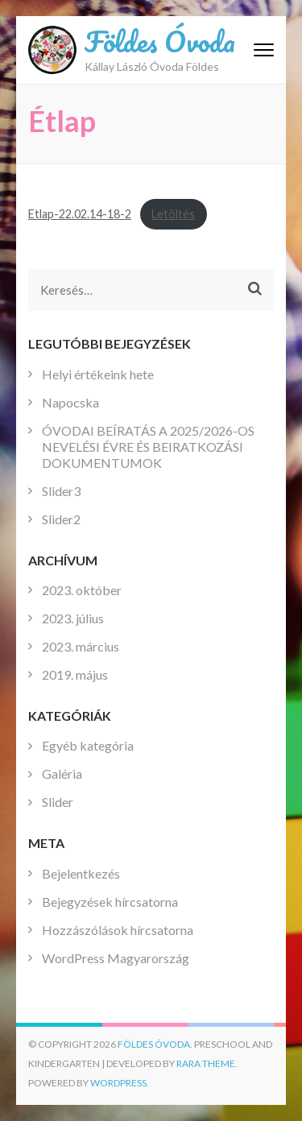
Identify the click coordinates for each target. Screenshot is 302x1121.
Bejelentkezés (81, 873)
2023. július (73, 618)
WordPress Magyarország (115, 958)
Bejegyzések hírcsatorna (110, 901)
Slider (57, 801)
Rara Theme (205, 1063)
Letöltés (173, 214)
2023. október (82, 590)
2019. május (75, 674)
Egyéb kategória (88, 745)
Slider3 (61, 490)
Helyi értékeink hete (98, 374)
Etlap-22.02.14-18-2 (79, 214)
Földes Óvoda (160, 41)
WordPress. (119, 1083)
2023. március (80, 646)
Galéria (62, 773)
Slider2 (61, 519)
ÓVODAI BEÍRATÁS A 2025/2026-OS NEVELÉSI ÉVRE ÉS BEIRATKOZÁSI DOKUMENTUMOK (148, 446)
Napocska (70, 402)
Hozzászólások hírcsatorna (117, 929)
